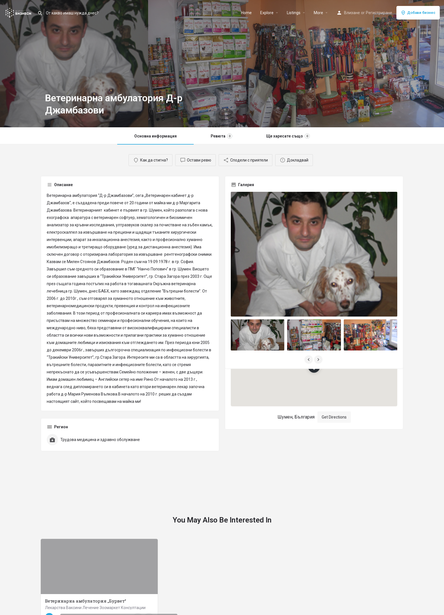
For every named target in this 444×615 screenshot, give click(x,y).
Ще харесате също (288, 136)
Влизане (352, 12)
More (318, 12)
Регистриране (379, 12)
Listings (293, 12)
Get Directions (334, 384)
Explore (267, 12)
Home (246, 12)
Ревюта (221, 136)
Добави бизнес (418, 12)
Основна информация (155, 136)
